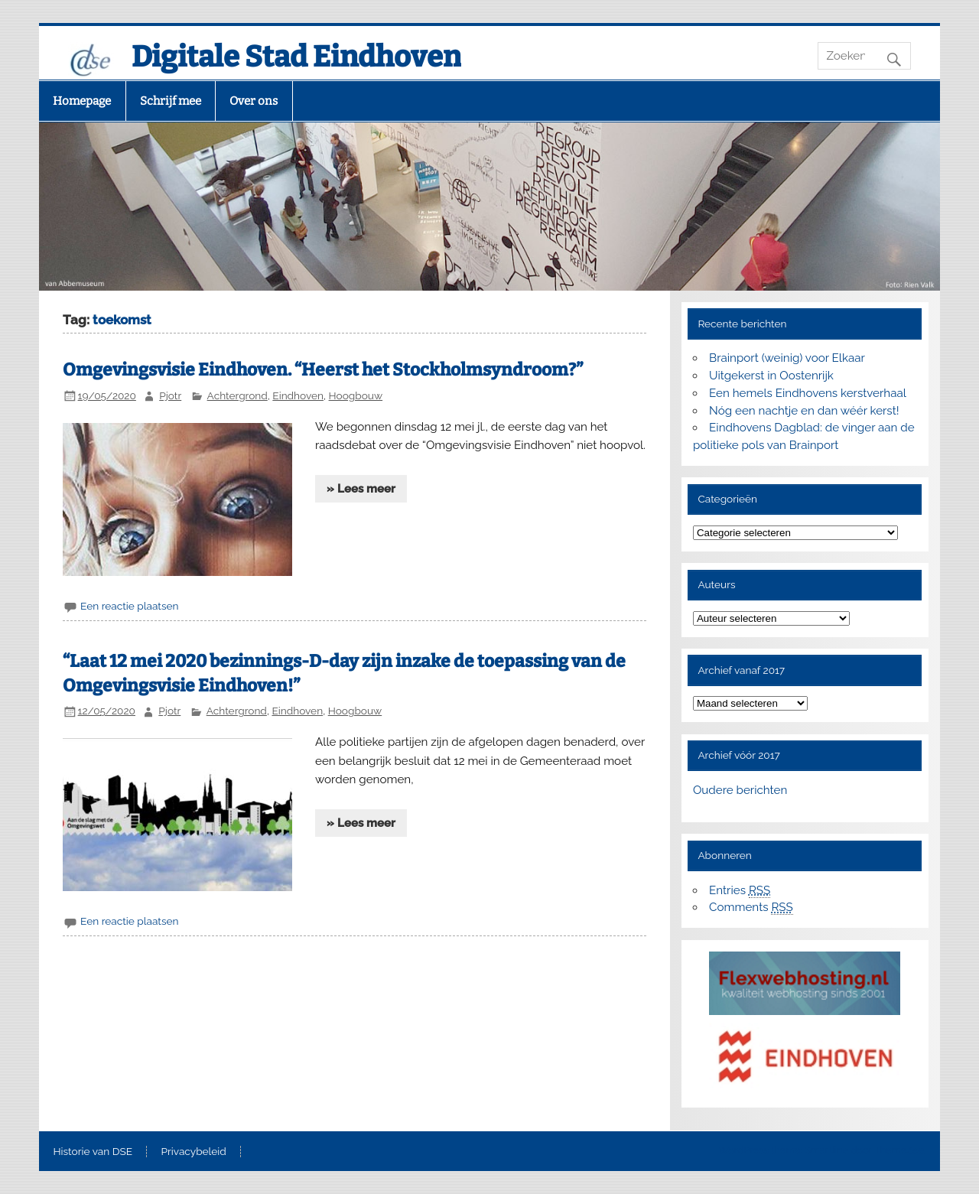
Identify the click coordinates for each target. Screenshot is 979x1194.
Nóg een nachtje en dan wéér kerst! (804, 411)
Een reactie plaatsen (129, 606)
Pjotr (170, 395)
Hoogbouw (356, 395)
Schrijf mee (170, 101)
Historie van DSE (92, 1152)
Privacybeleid (193, 1152)
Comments (751, 907)
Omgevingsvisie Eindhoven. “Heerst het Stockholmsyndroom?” (323, 370)
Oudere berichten (740, 790)
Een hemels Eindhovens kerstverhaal (807, 393)
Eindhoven (298, 395)
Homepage (82, 101)
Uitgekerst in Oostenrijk (771, 375)
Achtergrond (237, 395)
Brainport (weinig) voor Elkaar (787, 358)
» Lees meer (361, 489)
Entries (739, 890)
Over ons (253, 101)
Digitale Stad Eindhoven (296, 56)
